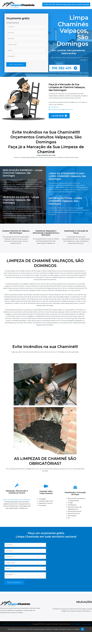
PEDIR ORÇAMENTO (16, 78)
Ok (82, 629)
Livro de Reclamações (9, 624)
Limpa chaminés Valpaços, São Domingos (16, 500)
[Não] (90, 629)
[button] (66, 4)
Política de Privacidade (25, 624)
